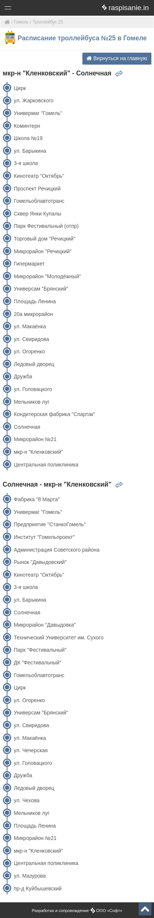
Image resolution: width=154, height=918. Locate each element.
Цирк (20, 88)
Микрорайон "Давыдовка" (45, 625)
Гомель (21, 22)
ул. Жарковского (33, 100)
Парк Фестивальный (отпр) (46, 226)
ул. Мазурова (30, 876)
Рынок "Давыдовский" (40, 562)
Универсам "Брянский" (41, 289)
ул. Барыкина (30, 151)
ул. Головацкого (33, 389)
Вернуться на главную (117, 58)
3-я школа (26, 163)
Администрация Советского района (57, 550)
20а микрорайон (33, 314)
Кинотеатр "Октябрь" (39, 176)
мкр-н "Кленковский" (38, 452)
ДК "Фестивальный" (37, 663)
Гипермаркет (29, 264)
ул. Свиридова (31, 339)
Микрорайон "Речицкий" (43, 251)
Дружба (23, 376)
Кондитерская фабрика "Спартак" (54, 414)
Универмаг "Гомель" (38, 113)
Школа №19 (28, 138)
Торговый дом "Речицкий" (44, 239)
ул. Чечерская (31, 750)
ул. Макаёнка (30, 326)
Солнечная (27, 427)
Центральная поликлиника (46, 465)
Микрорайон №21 (35, 439)
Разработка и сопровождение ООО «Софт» (77, 910)
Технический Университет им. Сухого (58, 638)
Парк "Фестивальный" (40, 650)
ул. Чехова (27, 800)
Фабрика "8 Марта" (37, 499)
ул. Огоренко (29, 351)
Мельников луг (32, 402)
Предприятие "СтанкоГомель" (50, 524)
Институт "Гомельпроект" (44, 537)
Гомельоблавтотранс (39, 201)
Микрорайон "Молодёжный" (47, 276)
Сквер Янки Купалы (37, 214)
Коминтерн (27, 126)
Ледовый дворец (34, 364)
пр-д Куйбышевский (38, 888)
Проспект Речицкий (37, 189)
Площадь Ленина (35, 301)
